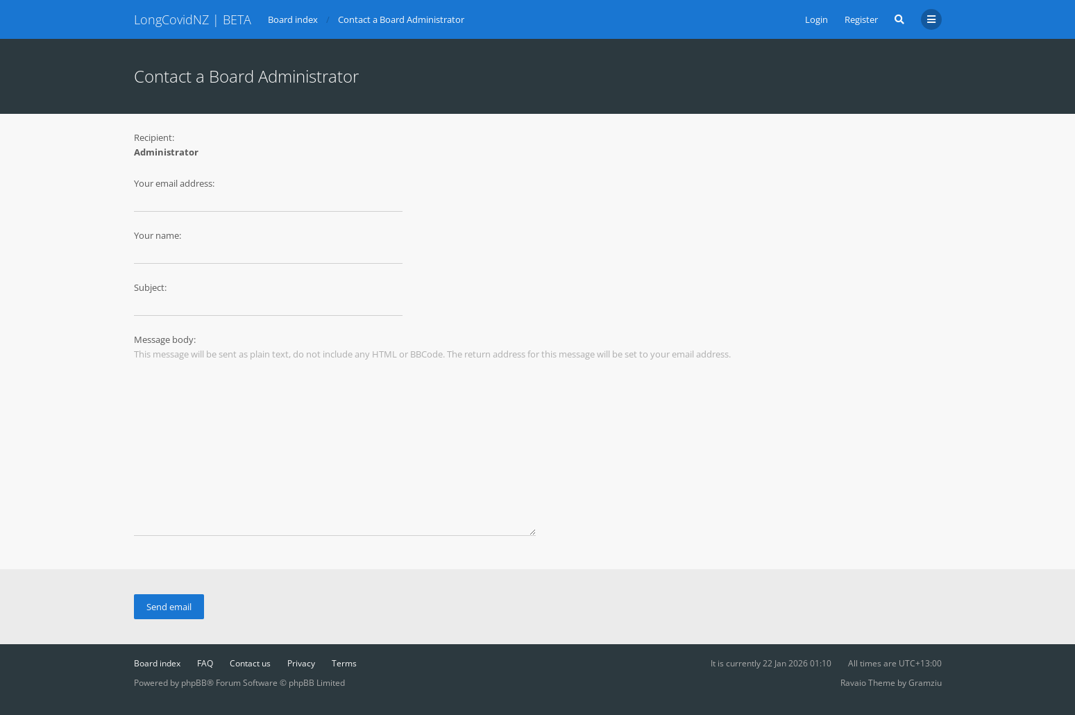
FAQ (205, 663)
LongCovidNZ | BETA (192, 19)
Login (816, 19)
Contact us (250, 663)
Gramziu (925, 683)
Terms (344, 663)
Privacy (301, 663)
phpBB (194, 683)
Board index (157, 663)
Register (861, 19)
